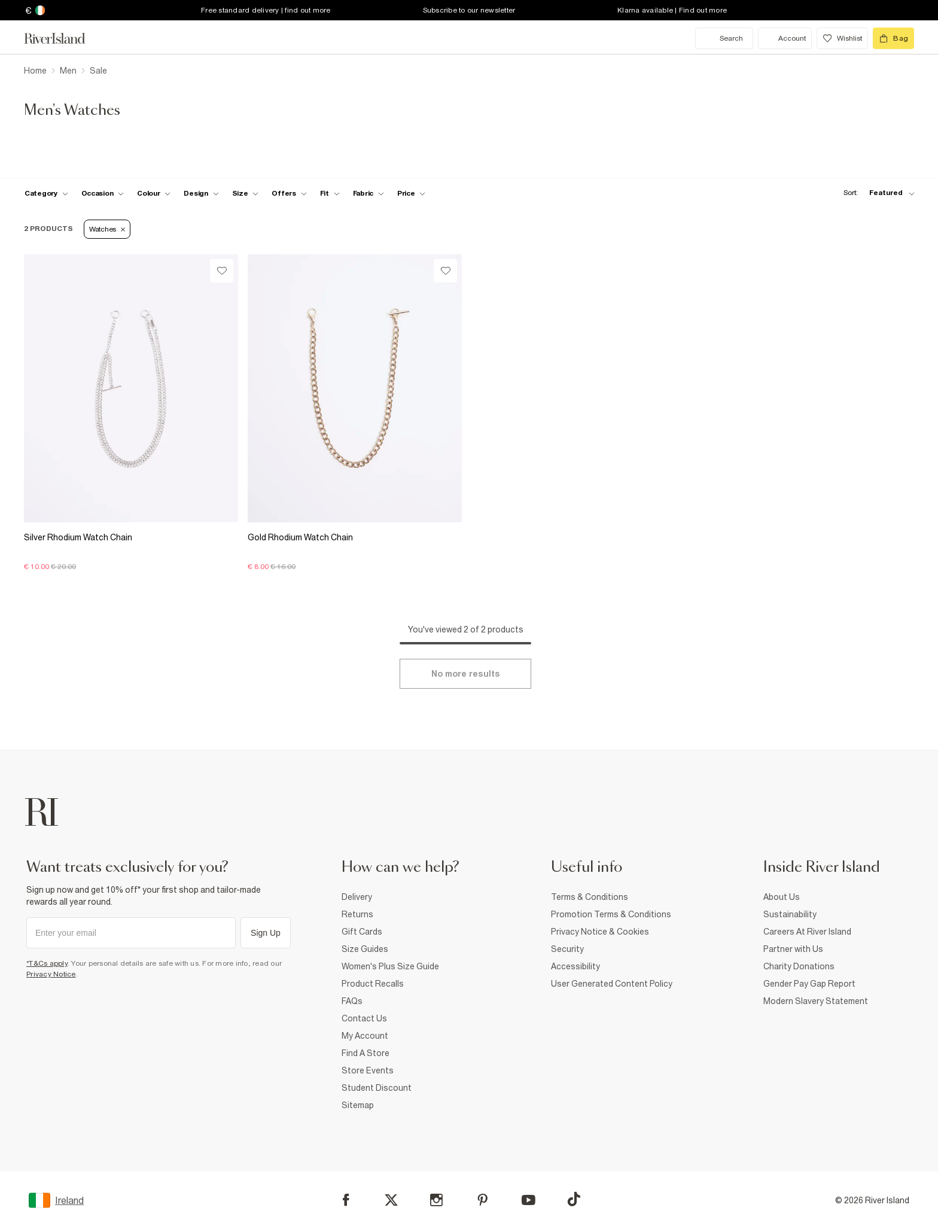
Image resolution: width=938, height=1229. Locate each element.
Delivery (357, 897)
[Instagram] (436, 1200)
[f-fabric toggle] (368, 193)
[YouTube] (528, 1200)
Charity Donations (799, 966)
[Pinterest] (482, 1200)
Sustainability (790, 914)
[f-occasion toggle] (103, 193)
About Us (781, 897)
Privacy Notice (51, 974)
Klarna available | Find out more (672, 10)
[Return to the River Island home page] (63, 38)
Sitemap (358, 1105)
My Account (365, 1036)
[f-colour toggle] (154, 193)
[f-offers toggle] (289, 193)
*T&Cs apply (47, 963)
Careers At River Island (807, 931)
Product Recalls (373, 983)
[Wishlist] (221, 270)
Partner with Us (793, 949)
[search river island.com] (724, 38)
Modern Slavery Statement (815, 1001)
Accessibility (575, 966)
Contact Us (364, 1018)
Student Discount (377, 1088)
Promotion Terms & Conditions (611, 914)
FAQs (352, 1001)
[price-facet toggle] (411, 193)
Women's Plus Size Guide (390, 966)
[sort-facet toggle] (876, 193)
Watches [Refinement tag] (107, 229)
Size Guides (365, 949)
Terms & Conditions (589, 897)
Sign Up (266, 933)
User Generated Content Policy (611, 983)
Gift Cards (362, 931)
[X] (391, 1200)
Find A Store (365, 1053)
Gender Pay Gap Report (809, 983)
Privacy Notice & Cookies (600, 931)
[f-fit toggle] (330, 193)
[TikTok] (574, 1199)
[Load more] (465, 674)
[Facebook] (346, 1200)
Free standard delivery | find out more (266, 10)
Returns (357, 914)
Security (567, 949)
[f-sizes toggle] (245, 193)
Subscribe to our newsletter (469, 10)
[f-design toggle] (201, 193)
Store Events (368, 1070)
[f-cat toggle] (46, 193)
